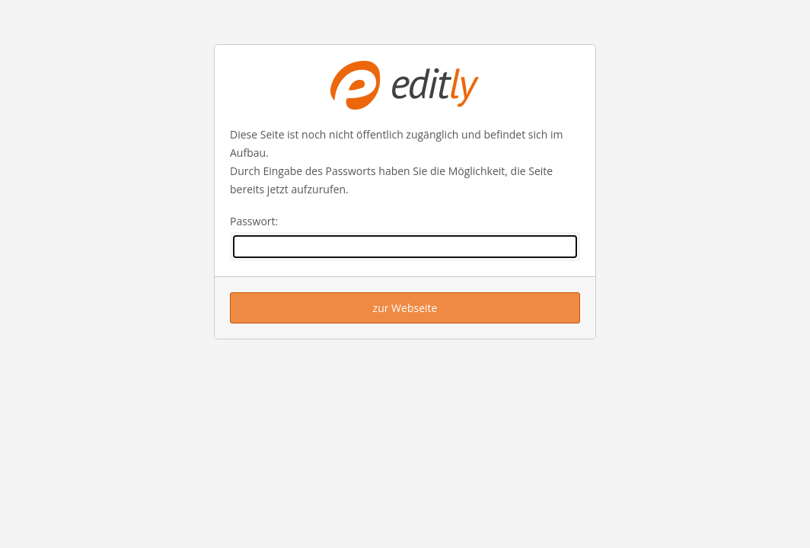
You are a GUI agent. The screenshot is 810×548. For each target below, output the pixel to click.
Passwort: (254, 221)
